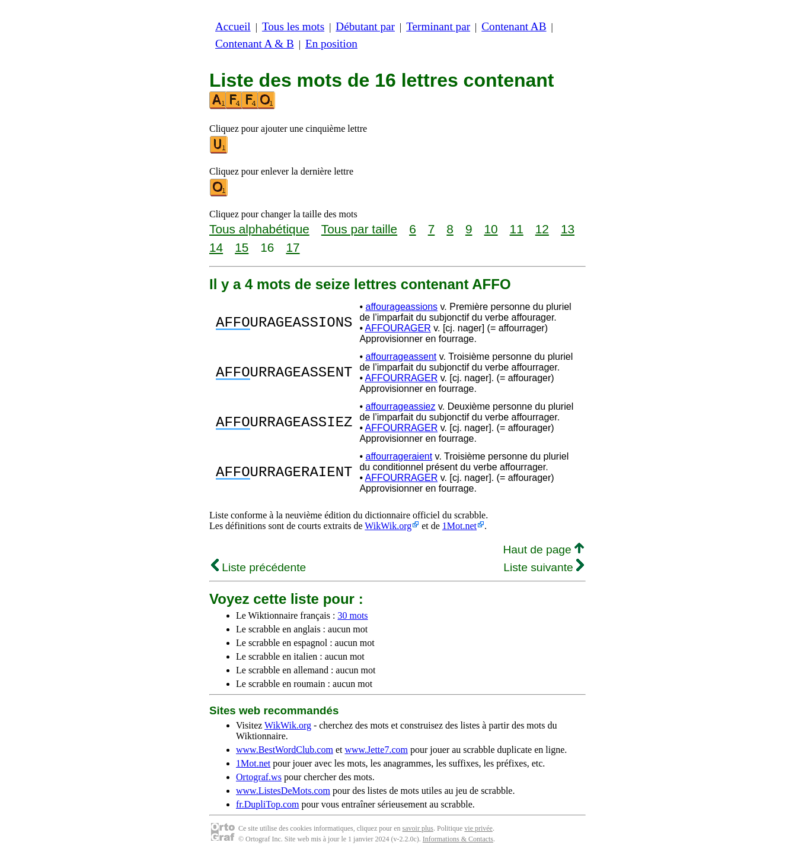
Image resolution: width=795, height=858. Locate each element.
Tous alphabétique (259, 229)
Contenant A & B (254, 43)
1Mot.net (459, 526)
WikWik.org (388, 526)
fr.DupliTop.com (267, 804)
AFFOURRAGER (401, 378)
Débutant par (365, 26)
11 (516, 229)
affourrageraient (398, 456)
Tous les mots (293, 26)
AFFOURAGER (398, 328)
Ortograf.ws (259, 777)
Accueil (233, 26)
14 (216, 247)
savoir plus (418, 828)
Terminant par (438, 26)
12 (542, 229)
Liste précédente (258, 567)
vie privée (478, 828)
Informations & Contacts (458, 839)
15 (241, 247)
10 (490, 229)
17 (292, 247)
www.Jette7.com (376, 750)
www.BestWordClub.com (284, 750)
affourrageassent (400, 357)
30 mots (352, 615)
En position (331, 43)
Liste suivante (543, 567)
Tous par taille (359, 229)
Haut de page (543, 549)
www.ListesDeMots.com (283, 791)
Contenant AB (513, 26)
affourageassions (401, 307)
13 (567, 229)
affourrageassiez (400, 406)
